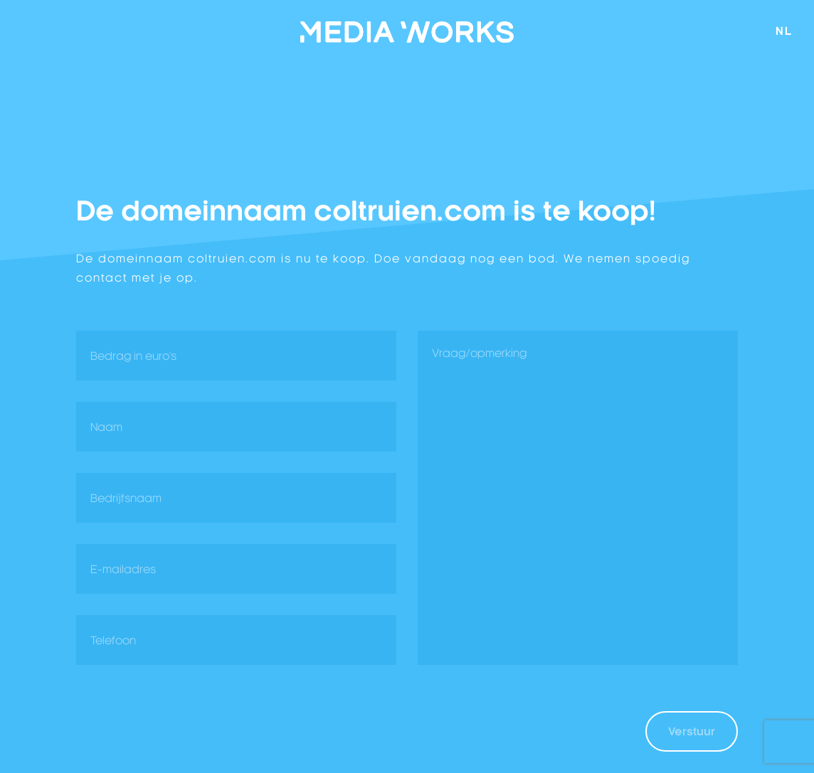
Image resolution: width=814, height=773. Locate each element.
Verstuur (691, 731)
